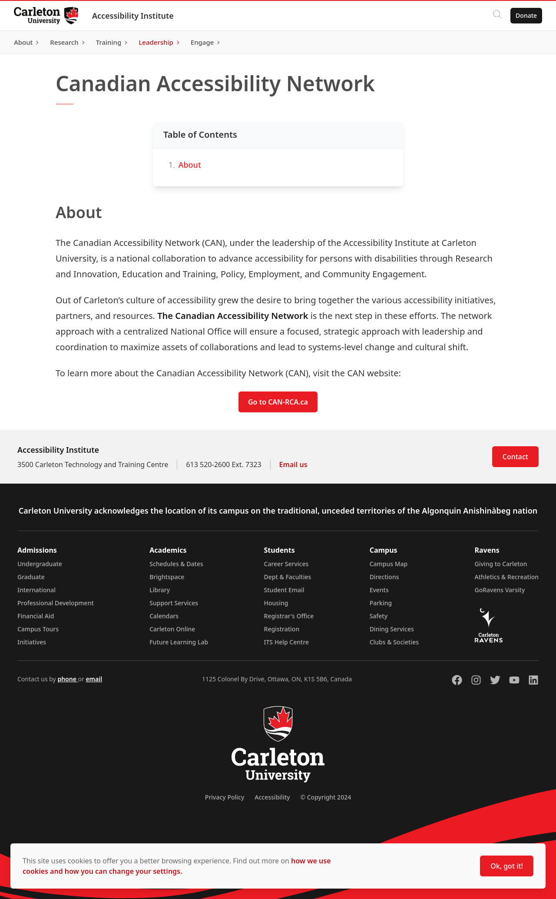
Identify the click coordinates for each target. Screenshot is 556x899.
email (94, 679)
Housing (276, 603)
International (36, 590)
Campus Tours (38, 629)
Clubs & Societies (394, 642)
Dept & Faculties (287, 577)
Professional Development (55, 603)
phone (67, 679)
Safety (379, 616)
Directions (384, 577)
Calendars (164, 616)
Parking (381, 603)
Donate (526, 15)
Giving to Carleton (501, 564)
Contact (515, 456)
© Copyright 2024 (325, 797)
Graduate (31, 577)
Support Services (173, 603)
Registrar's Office (289, 616)
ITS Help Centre (286, 642)
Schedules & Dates (176, 564)
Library (159, 590)
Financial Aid (35, 616)
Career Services (286, 564)
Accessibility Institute (133, 15)
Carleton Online (172, 629)
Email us (293, 464)
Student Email (284, 590)
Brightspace (166, 577)
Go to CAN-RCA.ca (278, 402)
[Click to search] (497, 15)
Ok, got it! (506, 866)
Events (379, 590)
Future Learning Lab (178, 642)
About (190, 164)
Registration (282, 629)
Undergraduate (39, 564)
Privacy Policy (224, 797)
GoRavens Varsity (500, 590)
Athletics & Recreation (507, 577)
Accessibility (272, 797)
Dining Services (392, 629)
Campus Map (389, 564)
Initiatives (31, 642)
